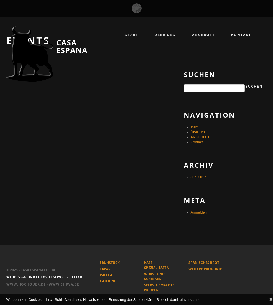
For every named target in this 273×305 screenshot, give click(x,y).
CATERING (108, 281)
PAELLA (106, 275)
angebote (203, 34)
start (194, 127)
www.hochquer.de (26, 284)
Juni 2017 (198, 177)
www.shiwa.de (64, 284)
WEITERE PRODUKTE (205, 268)
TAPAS (105, 268)
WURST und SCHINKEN (154, 276)
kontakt (241, 34)
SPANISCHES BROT (203, 262)
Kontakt (197, 142)
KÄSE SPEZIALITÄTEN (156, 265)
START (131, 34)
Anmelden (199, 212)
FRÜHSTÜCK (110, 262)
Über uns (165, 34)
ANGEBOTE (201, 137)
